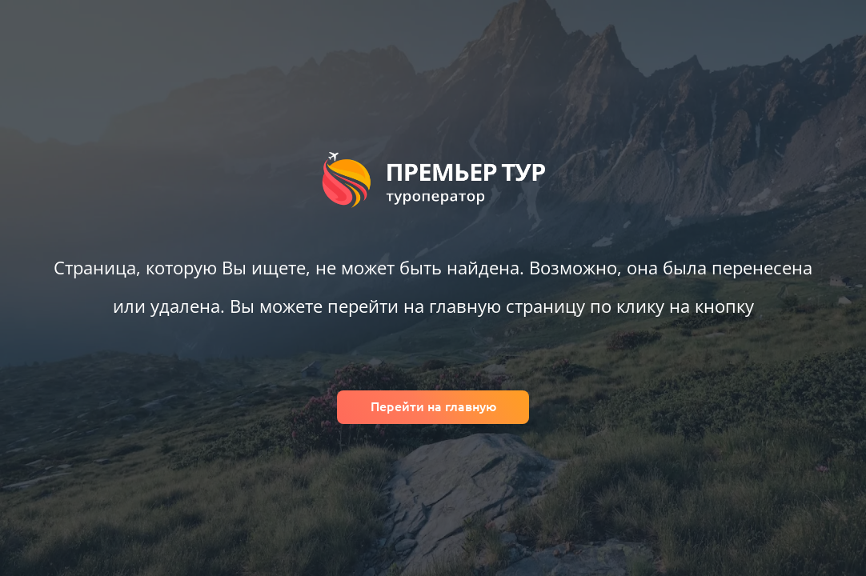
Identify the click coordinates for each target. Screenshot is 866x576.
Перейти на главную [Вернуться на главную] (433, 406)
